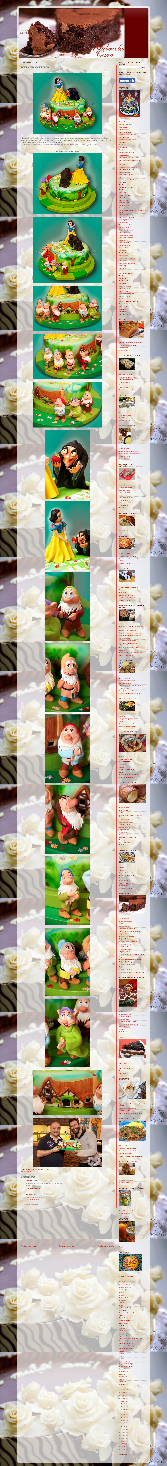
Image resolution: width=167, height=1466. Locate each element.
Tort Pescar (122, 250)
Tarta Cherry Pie (124, 1063)
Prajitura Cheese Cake (126, 936)
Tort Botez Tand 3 (124, 155)
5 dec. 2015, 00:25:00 (33, 1200)
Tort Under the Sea (125, 304)
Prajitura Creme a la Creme (128, 941)
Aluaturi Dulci (123, 1285)
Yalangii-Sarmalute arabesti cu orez (130, 1156)
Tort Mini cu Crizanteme (126, 230)
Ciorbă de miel (123, 459)
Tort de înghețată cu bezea (127, 1108)
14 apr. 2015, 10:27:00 (33, 1188)
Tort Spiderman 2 (124, 278)
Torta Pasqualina (124, 508)
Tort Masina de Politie (126, 225)
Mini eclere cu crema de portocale (130, 931)
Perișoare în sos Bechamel (127, 630)
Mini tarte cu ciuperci (125, 374)
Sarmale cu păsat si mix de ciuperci (130, 686)
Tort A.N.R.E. (123, 127)
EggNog (121, 1247)
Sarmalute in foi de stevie (127, 595)
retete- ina (29, 1180)
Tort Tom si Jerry (124, 288)
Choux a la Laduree (125, 921)
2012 (123, 1438)
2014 (123, 1432)
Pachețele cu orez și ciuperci (128, 377)
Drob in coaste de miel (126, 497)
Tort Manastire (123, 222)
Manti (121, 721)
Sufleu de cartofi (124, 554)
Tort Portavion (123, 255)
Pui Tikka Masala (124, 638)
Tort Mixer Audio (124, 242)
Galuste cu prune (124, 827)
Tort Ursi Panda (124, 306)
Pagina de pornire (67, 1246)
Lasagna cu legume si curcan (128, 719)
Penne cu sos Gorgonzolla (127, 726)
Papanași (122, 840)
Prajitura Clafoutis (125, 939)
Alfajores (122, 1011)
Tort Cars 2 (122, 164)
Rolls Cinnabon (124, 845)
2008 (123, 1449)
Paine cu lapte (123, 350)
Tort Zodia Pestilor (125, 314)
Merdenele (122, 870)
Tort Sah (122, 271)
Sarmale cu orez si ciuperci (127, 556)
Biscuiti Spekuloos (125, 1014)
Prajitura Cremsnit (125, 944)
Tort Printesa (123, 260)
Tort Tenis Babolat (125, 286)
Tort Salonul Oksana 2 (126, 273)
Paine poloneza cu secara (127, 345)
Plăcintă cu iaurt (124, 878)
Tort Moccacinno (124, 245)
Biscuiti (121, 1295)
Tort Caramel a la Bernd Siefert (129, 157)
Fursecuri (122, 1328)
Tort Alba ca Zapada (125, 132)
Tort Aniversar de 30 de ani (127, 140)
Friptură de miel (124, 500)
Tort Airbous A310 (124, 129)
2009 (123, 1446)
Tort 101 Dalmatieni (125, 124)
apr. (124, 1420)
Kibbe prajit (122, 592)
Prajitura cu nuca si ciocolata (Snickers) (131, 972)
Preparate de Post (125, 1364)
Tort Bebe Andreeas (125, 150)
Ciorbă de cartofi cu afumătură (129, 451)
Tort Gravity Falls (124, 195)
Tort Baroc (122, 145)
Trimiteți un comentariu (30, 1204)
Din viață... (122, 1318)
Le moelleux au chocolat (127, 928)
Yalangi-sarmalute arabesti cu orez (130, 693)
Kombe (121, 767)
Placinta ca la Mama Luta (127, 769)
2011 (123, 1441)
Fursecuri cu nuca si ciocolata (128, 1024)
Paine (121, 1351)
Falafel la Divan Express (127, 680)
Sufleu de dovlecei (125, 688)
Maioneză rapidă (124, 420)
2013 (123, 1435)
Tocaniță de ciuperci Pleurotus (128, 691)
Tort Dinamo (123, 182)
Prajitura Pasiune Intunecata (128, 957)
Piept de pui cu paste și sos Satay (130, 635)
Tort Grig (122, 197)
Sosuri (121, 1374)
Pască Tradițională (125, 503)
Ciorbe (121, 1305)
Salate (121, 1369)
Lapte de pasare (124, 926)
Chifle (121, 1302)
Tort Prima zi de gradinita (127, 258)
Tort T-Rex (122, 283)
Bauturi (121, 1292)
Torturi (29, 1171)
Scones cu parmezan (126, 777)
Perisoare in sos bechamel (127, 597)
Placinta (121, 1359)
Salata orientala (124, 385)
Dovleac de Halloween (126, 1276)
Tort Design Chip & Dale (127, 180)
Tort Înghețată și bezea (126, 208)
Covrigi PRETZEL (125, 762)
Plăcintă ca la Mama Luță (127, 875)
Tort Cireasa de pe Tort (126, 169)
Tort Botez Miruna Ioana (126, 152)
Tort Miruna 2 (123, 240)
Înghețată (122, 1336)
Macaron (122, 1029)
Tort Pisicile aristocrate (126, 253)
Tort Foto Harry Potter (126, 187)
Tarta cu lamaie (124, 1071)
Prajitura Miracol (124, 952)
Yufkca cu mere (124, 1183)
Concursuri (122, 1310)
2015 (123, 1401)
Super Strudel (123, 880)
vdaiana (28, 1194)
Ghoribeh (122, 1027)
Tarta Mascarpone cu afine (127, 1066)
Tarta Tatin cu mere (125, 1068)
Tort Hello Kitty (123, 200)
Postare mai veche (106, 1246)
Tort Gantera (123, 190)
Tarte (120, 1379)
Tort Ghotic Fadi (124, 192)
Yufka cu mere (123, 885)
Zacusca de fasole (125, 1213)
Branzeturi (122, 1300)
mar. (124, 1426)
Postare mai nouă (28, 1246)
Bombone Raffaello (125, 1016)
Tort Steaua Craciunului (126, 281)
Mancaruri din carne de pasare (129, 1338)
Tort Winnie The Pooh (126, 309)
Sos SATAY (122, 418)
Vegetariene (123, 1384)
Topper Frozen (123, 122)
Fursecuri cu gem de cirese (128, 1022)
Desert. (121, 1315)
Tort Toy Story (123, 291)
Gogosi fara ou (124, 829)
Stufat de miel (123, 505)
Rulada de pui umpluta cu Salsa (129, 647)
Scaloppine (122, 650)
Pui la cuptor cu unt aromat (127, 640)
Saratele (122, 772)
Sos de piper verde (125, 413)
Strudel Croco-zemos (126, 1180)
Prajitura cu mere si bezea (127, 964)
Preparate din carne (125, 1366)
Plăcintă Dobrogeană (126, 873)
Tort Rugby (122, 265)
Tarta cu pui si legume (126, 655)
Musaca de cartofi (125, 563)
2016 (123, 1398)
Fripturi (121, 1325)
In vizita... (122, 1333)
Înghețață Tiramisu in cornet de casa (130, 1113)
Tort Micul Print (124, 227)
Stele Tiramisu (123, 1032)
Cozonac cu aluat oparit (126, 819)
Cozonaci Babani (124, 490)
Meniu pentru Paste (125, 1346)
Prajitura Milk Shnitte (125, 949)
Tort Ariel (122, 142)
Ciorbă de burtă (124, 448)
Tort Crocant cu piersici (126, 174)
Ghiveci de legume (125, 683)
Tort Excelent (123, 185)
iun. (124, 1414)
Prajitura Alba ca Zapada (127, 934)
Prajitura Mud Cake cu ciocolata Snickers (132, 954)
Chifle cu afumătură (125, 759)
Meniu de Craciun (124, 1343)
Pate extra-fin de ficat (126, 380)
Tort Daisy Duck (124, 177)
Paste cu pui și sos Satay (127, 724)
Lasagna (122, 716)
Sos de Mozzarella (125, 415)
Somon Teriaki (123, 531)
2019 (123, 1392)
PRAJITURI (123, 1361)
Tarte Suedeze (123, 1073)
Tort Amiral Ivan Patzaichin (127, 135)
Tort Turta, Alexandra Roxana (128, 301)
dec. (124, 1403)
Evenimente (123, 1323)
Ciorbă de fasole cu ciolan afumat (129, 454)
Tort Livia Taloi (123, 214)
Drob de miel (123, 495)
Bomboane (122, 1297)
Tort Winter (122, 311)
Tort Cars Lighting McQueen (128, 167)
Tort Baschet (123, 147)
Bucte (121, 812)
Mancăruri (122, 1341)
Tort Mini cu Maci (124, 232)
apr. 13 (125, 1423)
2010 (123, 1444)
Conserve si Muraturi (125, 1313)
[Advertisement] (67, 1227)
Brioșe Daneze (124, 807)
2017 (123, 1395)
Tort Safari (122, 268)
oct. (124, 1406)
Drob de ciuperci (124, 492)
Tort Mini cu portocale (126, 235)
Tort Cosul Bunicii (124, 172)
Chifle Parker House (125, 757)
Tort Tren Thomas (124, 296)
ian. (124, 1429)
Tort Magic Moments (125, 220)
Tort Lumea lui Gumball (126, 217)
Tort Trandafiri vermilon (126, 294)
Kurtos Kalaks (123, 832)
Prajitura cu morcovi (125, 969)
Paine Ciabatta (124, 348)
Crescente (122, 764)
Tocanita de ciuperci (125, 1153)
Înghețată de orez (124, 1110)
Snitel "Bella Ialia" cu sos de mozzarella (131, 652)
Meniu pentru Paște (125, 1348)
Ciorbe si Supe (124, 1308)
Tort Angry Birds (124, 137)
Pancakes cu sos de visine (127, 837)
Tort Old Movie (123, 248)
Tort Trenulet (123, 299)
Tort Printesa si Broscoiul (127, 263)
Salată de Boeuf (124, 387)
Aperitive (122, 1290)
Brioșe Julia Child (124, 810)
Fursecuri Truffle (124, 1019)
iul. (124, 1412)
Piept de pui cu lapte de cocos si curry (131, 633)
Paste (121, 1353)
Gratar (121, 1331)
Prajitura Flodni (124, 946)
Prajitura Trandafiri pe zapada (128, 962)
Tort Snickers (123, 276)
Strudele (122, 1376)
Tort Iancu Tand (124, 203)
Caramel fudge (124, 918)
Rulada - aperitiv (124, 382)
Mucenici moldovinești (126, 835)
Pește (121, 1356)
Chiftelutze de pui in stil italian (128, 587)
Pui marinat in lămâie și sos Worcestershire (128, 644)
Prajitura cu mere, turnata (127, 967)
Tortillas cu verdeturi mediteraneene (130, 342)
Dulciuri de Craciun (125, 1320)
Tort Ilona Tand (124, 205)
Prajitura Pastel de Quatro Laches (130, 959)
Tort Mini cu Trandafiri (126, 237)
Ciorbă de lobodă (124, 456)
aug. (124, 1409)
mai (124, 1417)
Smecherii (122, 1371)
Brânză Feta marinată (126, 1211)
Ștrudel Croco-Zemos (126, 888)
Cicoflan (121, 923)
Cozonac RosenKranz (126, 487)
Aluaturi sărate (123, 1287)
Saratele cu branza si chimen (128, 390)
